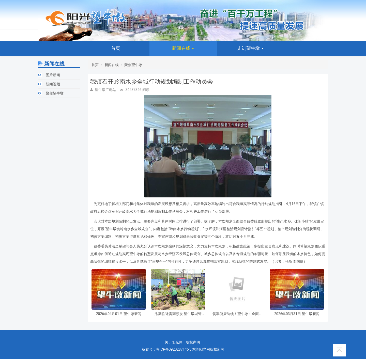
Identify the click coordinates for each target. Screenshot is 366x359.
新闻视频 (53, 84)
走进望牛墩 (250, 48)
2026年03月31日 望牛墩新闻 (296, 314)
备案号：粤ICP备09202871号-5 (166, 349)
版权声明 (193, 342)
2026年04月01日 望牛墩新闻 (118, 314)
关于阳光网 (173, 342)
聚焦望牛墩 (55, 93)
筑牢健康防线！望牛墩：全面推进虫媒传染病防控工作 (237, 314)
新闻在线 (183, 48)
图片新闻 (53, 75)
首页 (115, 48)
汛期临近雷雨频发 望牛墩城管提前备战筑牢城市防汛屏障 (178, 314)
